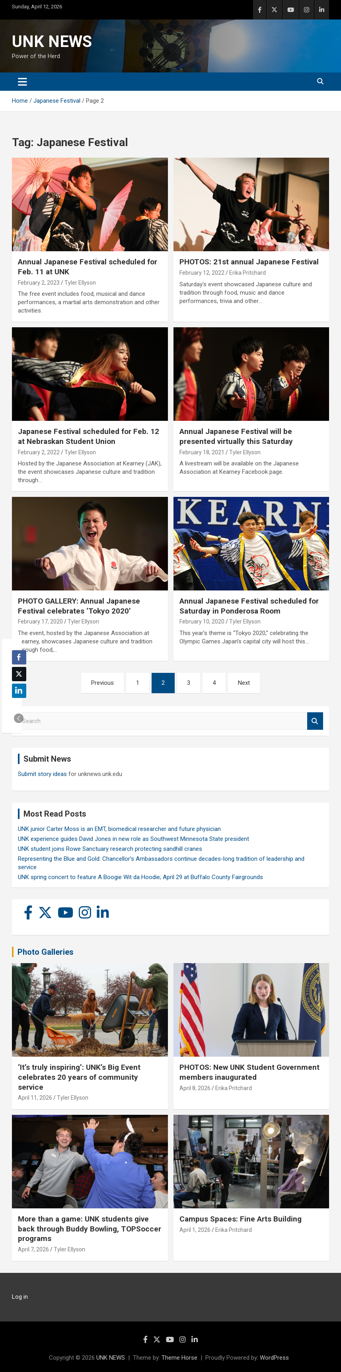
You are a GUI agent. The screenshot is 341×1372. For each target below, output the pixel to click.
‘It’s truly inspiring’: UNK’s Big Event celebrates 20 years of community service (79, 1077)
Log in (20, 1296)
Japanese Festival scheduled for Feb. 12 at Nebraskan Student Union (88, 436)
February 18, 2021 (201, 452)
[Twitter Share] (19, 674)
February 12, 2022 (201, 273)
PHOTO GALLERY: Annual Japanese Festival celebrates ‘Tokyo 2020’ (79, 606)
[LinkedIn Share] (19, 691)
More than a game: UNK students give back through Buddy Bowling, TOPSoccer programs (89, 1228)
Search (315, 721)
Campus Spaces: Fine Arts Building (240, 1218)
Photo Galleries (46, 952)
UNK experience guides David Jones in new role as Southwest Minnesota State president (133, 838)
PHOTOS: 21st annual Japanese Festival (249, 261)
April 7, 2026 (33, 1249)
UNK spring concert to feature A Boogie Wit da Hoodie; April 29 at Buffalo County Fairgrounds (140, 877)
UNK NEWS (52, 41)
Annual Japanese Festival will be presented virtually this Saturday (236, 436)
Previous (102, 682)
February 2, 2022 (39, 452)
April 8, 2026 (194, 1088)
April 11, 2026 (35, 1097)
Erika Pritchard (247, 273)
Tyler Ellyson (80, 282)
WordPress (274, 1357)
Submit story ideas (42, 774)
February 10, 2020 (201, 621)
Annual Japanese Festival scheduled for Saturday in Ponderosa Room (249, 606)
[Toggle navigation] (22, 81)
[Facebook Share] (19, 657)
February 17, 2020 (40, 621)
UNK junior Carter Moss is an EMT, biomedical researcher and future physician (119, 829)
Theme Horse (179, 1357)
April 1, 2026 (194, 1230)
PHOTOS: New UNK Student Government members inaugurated (249, 1072)
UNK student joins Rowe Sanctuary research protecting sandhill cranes (110, 848)
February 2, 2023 (39, 282)
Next (244, 682)
